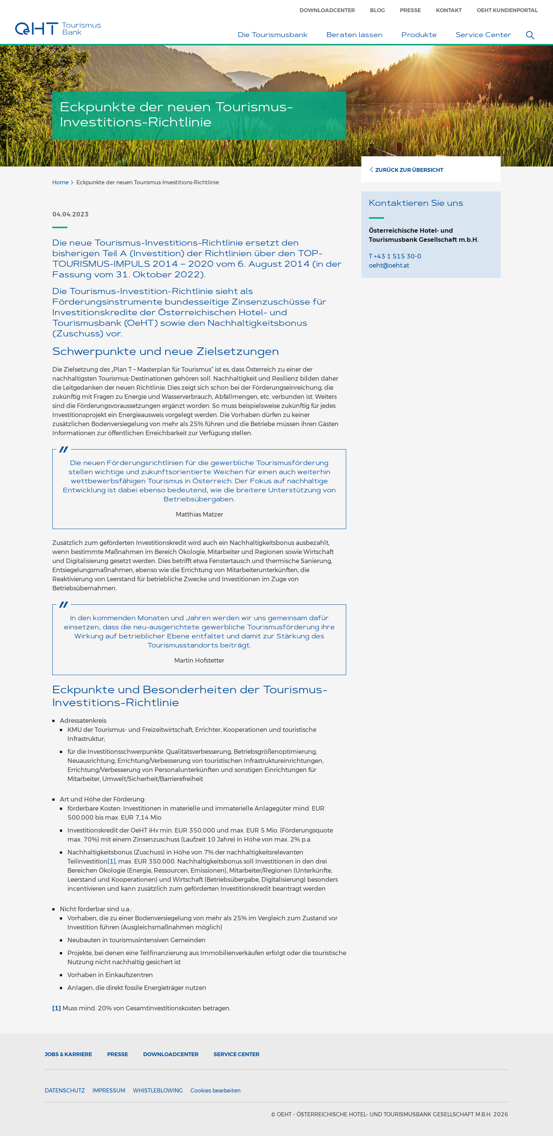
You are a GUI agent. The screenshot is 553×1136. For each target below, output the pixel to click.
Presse (410, 10)
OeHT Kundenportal (507, 10)
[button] (530, 35)
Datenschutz (65, 1090)
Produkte (421, 36)
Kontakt (449, 10)
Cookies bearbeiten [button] (216, 1090)
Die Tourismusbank (274, 36)
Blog (377, 10)
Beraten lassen (356, 36)
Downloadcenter (327, 10)
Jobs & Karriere (68, 1054)
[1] (112, 861)
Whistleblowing (158, 1090)
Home (60, 182)
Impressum (108, 1090)
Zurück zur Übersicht (406, 170)
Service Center (485, 36)
